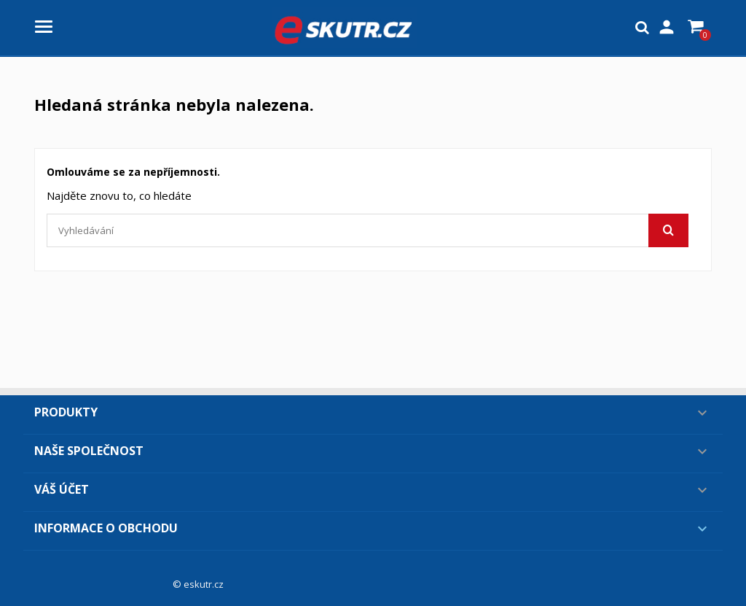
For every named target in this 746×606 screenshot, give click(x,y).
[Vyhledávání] (367, 230)
